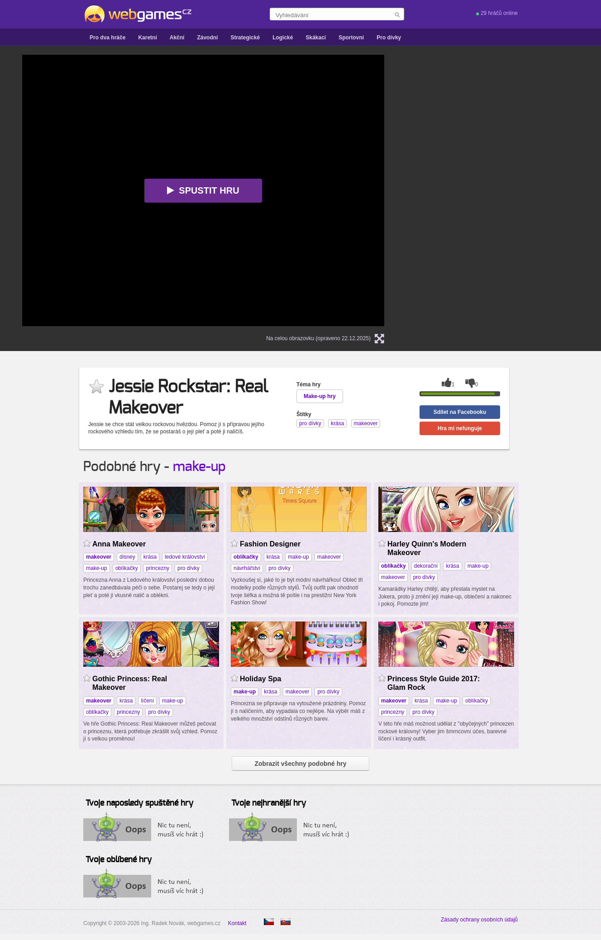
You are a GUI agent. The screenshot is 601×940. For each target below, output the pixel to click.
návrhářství (247, 568)
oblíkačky (126, 568)
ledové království (185, 557)
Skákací (315, 37)
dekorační (426, 566)
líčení (147, 701)
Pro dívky (389, 37)
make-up (199, 467)
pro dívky (188, 568)
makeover (329, 557)
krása (150, 557)
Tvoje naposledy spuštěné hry (139, 803)
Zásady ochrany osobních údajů (479, 919)
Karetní (147, 37)
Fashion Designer (270, 544)
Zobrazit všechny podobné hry (300, 763)
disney (127, 557)
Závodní (207, 37)
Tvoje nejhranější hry (268, 803)
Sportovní (351, 37)
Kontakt (237, 923)
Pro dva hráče (107, 37)
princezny (157, 568)
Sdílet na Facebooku (460, 412)
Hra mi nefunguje (460, 428)
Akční (177, 37)
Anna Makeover (119, 544)
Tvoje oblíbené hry (119, 860)
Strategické (245, 37)
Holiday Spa (260, 679)
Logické (282, 37)
